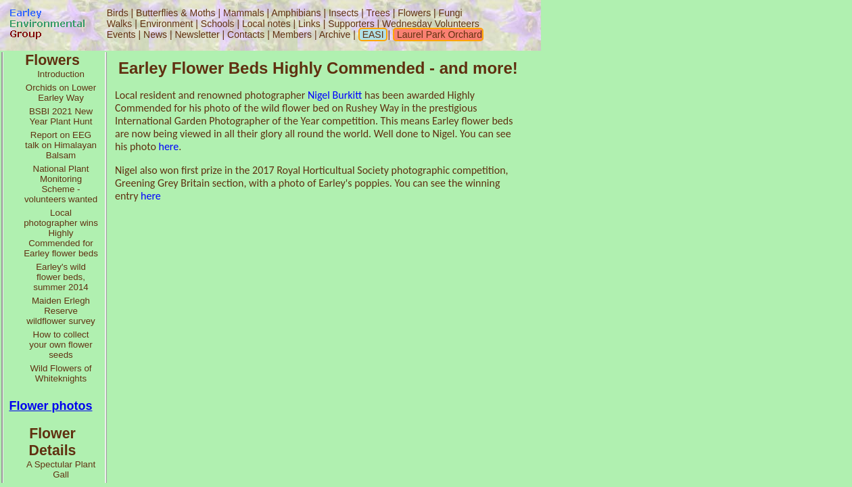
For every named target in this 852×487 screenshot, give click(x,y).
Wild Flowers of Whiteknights (60, 373)
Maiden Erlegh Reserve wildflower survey (60, 311)
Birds (117, 12)
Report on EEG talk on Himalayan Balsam (61, 145)
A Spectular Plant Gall (60, 469)
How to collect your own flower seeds (60, 344)
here (168, 146)
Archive (336, 34)
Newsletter (196, 34)
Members (293, 34)
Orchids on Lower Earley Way (61, 93)
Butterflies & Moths (176, 12)
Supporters (351, 23)
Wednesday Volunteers (430, 23)
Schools (218, 23)
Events (121, 34)
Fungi (451, 12)
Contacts (245, 34)
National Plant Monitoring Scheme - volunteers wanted (60, 184)
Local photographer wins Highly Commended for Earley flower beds (61, 233)
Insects (343, 12)
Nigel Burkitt (335, 95)
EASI (372, 34)
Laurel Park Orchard (438, 34)
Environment (166, 23)
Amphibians (296, 12)
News (155, 34)
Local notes (266, 23)
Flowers (414, 12)
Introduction (61, 74)
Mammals (243, 12)
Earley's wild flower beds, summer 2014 (61, 277)
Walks (120, 23)
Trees (377, 12)
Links (309, 23)
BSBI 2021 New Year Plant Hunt (61, 116)
